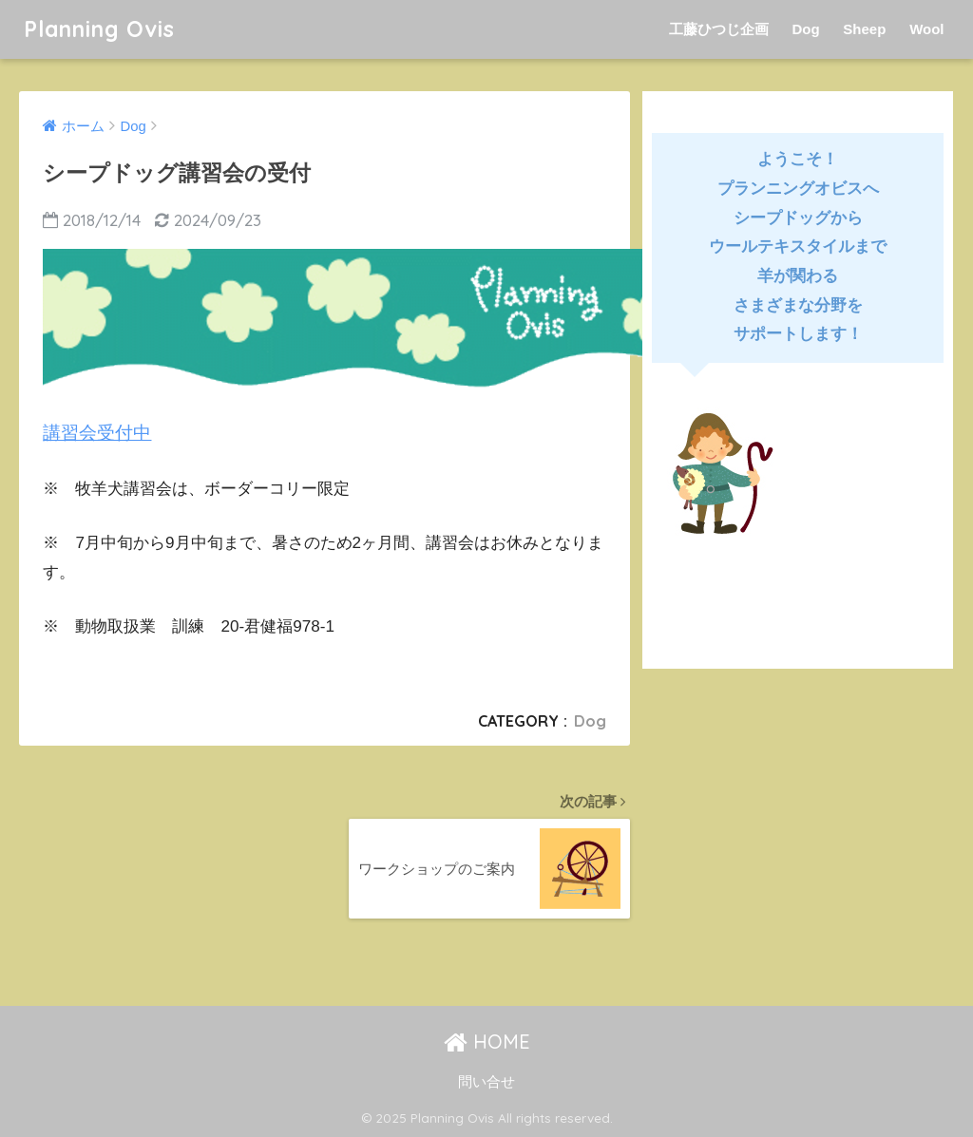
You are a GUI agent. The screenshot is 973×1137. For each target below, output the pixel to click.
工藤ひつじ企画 (719, 29)
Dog (805, 29)
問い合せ (486, 1082)
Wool (926, 29)
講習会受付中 (97, 433)
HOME (487, 1041)
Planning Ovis (99, 29)
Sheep (864, 29)
